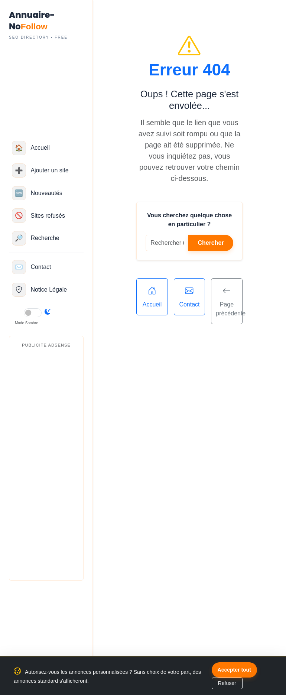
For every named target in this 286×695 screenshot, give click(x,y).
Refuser (227, 683)
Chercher (211, 243)
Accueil (152, 296)
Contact (189, 296)
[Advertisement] (46, 462)
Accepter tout (234, 670)
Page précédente (229, 300)
